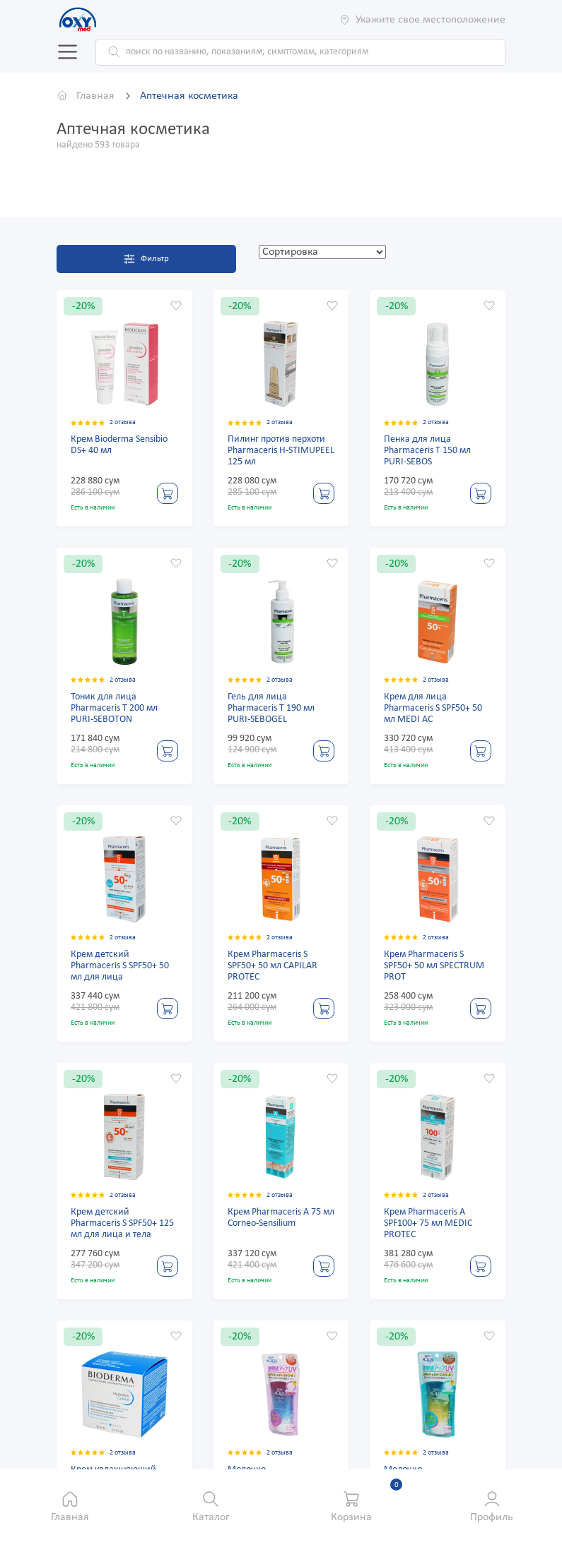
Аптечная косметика (189, 95)
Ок (52, 127)
